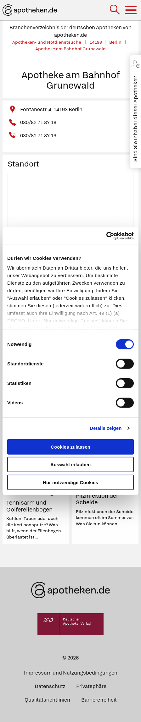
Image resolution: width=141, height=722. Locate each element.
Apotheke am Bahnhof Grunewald (70, 49)
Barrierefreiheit (99, 700)
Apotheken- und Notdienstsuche (47, 42)
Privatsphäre (91, 686)
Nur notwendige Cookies (70, 482)
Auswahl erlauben (70, 464)
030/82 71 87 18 (38, 122)
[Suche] (115, 10)
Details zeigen (105, 428)
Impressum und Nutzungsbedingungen (70, 673)
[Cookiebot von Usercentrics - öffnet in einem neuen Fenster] (106, 236)
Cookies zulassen (70, 446)
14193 (95, 42)
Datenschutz (50, 686)
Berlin (115, 42)
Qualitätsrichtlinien (47, 700)
